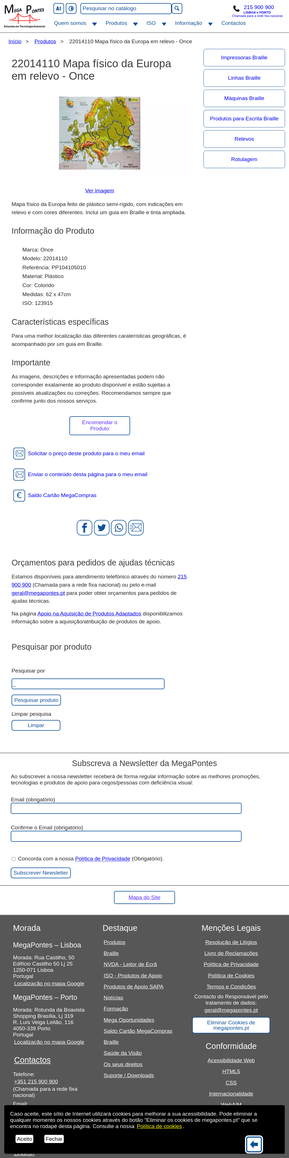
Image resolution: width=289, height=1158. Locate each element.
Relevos (244, 139)
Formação (116, 1009)
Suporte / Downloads (129, 1075)
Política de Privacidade (102, 859)
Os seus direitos (123, 1064)
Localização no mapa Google (49, 983)
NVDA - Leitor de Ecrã (130, 964)
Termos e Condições (231, 987)
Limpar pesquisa (31, 714)
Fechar (54, 1139)
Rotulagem (244, 159)
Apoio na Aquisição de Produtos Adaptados (89, 614)
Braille (111, 953)
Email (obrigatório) (126, 805)
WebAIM (231, 1105)
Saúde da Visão (123, 1053)
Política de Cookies (231, 976)
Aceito (24, 1139)
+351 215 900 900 (36, 1082)
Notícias (113, 998)
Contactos (234, 23)
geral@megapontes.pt (38, 593)
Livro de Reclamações (231, 953)
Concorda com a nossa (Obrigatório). (88, 859)
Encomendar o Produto (99, 425)
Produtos (116, 23)
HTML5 (231, 1071)
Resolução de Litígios (231, 942)
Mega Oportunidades (129, 1020)
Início (14, 41)
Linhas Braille (244, 78)
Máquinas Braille (244, 98)
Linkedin (24, 1154)
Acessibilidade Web (231, 1060)
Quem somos (70, 23)
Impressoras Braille (244, 57)
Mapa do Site (144, 897)
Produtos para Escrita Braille (244, 119)
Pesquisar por (28, 671)
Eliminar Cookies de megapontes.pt (231, 1025)
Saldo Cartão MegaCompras (138, 1031)
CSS (231, 1083)
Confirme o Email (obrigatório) (126, 833)
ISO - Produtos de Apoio (133, 976)
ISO (151, 23)
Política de (159, 1126)
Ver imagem (99, 191)
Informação (188, 23)
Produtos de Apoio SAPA (133, 987)
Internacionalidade (231, 1094)
